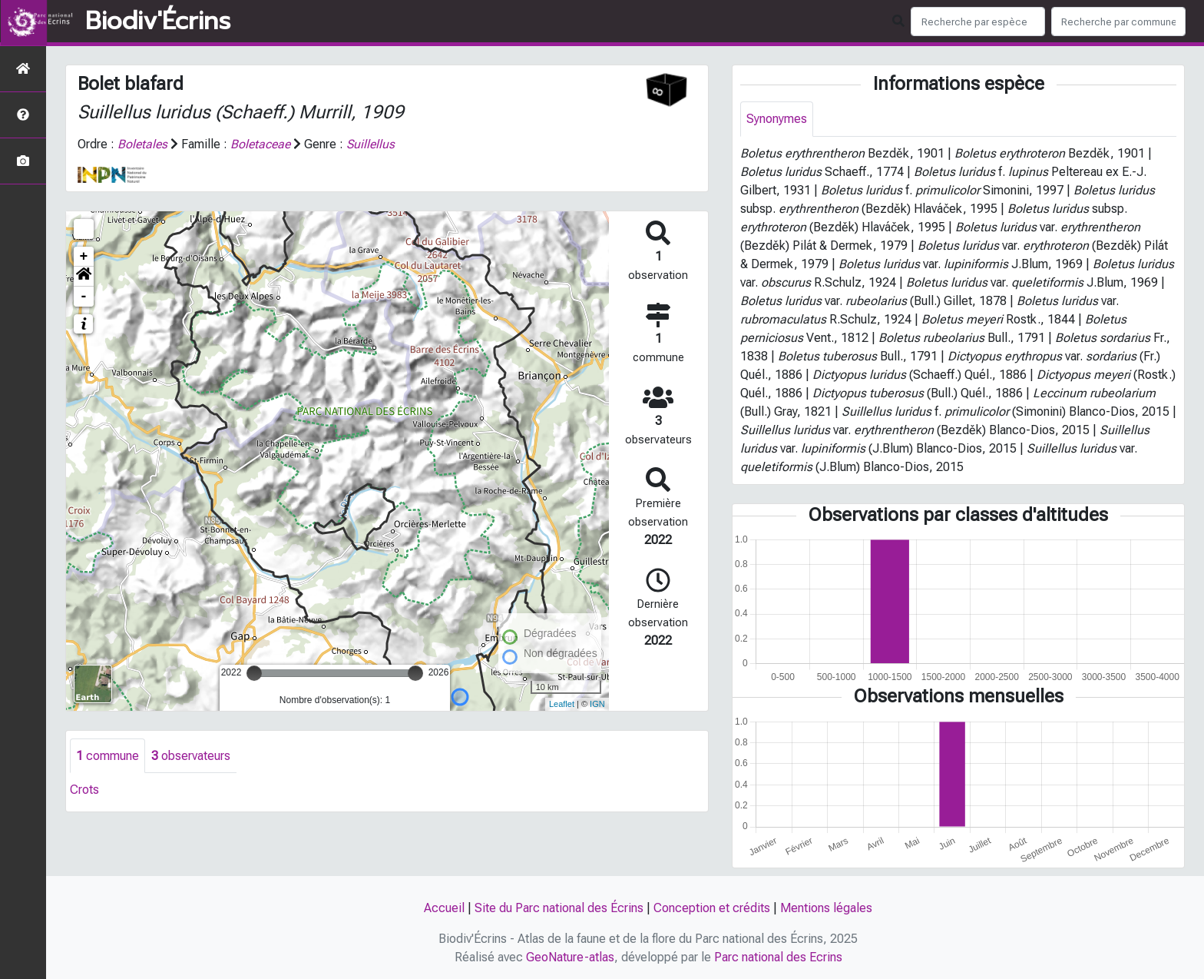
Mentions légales (826, 908)
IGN (597, 704)
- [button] (84, 296)
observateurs (190, 755)
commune (107, 755)
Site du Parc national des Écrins (559, 908)
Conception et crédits (711, 908)
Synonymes (776, 118)
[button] (84, 277)
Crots (84, 790)
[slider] (254, 673)
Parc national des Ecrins (778, 957)
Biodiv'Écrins (157, 21)
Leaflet (561, 704)
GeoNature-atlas (570, 957)
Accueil (444, 908)
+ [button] (84, 256)
